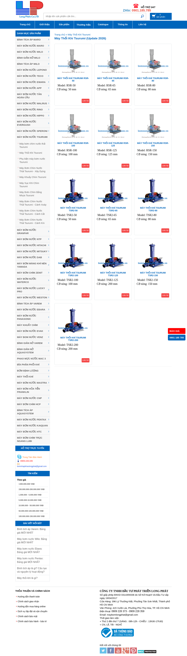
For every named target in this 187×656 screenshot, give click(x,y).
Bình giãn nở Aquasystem (25, 351)
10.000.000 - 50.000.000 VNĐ (31, 505)
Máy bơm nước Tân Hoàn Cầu (29, 96)
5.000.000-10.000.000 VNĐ (30, 500)
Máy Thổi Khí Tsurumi (30, 152)
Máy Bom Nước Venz (30, 337)
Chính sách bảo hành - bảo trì (32, 621)
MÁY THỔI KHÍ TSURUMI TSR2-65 (113, 209)
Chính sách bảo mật (27, 616)
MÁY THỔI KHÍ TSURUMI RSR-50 (73, 79)
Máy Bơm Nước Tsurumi (32, 137)
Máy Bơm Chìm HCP (29, 404)
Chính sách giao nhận (28, 601)
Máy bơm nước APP (29, 88)
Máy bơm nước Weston (32, 297)
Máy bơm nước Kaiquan (32, 425)
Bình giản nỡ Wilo (28, 57)
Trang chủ (25, 24)
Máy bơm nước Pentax (31, 419)
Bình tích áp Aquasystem (25, 412)
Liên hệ (142, 24)
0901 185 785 (176, 337)
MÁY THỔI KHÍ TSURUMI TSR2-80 (153, 209)
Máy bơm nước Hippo (30, 115)
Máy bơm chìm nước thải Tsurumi (32, 145)
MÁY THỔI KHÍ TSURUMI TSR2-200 (73, 339)
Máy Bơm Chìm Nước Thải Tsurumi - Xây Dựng (32, 170)
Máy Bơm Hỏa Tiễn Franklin (28, 390)
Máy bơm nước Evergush (26, 123)
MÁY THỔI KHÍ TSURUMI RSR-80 (153, 79)
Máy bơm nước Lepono (32, 69)
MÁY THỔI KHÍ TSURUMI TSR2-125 (113, 274)
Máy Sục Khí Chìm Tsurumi (29, 185)
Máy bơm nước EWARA (31, 82)
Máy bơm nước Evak (30, 331)
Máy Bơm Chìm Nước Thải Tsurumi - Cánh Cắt (32, 212)
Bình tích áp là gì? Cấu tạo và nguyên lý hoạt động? (32, 570)
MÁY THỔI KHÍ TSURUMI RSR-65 (113, 79)
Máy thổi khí (25, 376)
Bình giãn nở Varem (30, 343)
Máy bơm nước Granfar (26, 231)
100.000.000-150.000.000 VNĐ (32, 516)
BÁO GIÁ (174, 331)
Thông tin (123, 24)
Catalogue (103, 24)
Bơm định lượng (27, 370)
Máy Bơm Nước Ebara (31, 309)
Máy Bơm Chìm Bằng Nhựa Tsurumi (30, 194)
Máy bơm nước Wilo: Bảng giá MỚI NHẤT (32, 541)
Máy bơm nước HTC (29, 431)
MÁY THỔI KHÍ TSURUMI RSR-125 (113, 144)
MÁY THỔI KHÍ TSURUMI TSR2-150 (153, 274)
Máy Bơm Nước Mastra (32, 382)
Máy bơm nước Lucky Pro (31, 290)
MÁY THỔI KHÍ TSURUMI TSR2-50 (73, 209)
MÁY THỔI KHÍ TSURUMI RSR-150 (153, 144)
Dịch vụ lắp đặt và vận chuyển (32, 611)
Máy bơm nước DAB (29, 257)
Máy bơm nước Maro (30, 45)
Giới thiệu (44, 24)
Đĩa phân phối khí (28, 364)
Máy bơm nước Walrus (32, 103)
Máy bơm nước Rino (30, 109)
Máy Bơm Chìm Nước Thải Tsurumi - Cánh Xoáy (32, 203)
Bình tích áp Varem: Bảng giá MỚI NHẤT (31, 531)
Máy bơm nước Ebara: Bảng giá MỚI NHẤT (29, 550)
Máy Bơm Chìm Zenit (30, 272)
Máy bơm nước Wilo (30, 51)
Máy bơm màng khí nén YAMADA (31, 265)
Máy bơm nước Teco (30, 76)
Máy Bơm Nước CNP (29, 398)
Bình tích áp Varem (29, 303)
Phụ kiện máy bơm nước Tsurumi (32, 160)
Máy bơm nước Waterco (26, 280)
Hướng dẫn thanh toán (29, 596)
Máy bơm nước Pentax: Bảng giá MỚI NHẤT (30, 560)
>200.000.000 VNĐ (27, 484)
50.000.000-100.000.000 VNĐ (31, 511)
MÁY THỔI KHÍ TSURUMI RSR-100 (73, 144)
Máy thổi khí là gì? (27, 578)
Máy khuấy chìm (27, 325)
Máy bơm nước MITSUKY (32, 251)
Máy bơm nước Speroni (32, 131)
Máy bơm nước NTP (29, 239)
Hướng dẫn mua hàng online (32, 606)
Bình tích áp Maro (29, 39)
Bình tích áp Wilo (28, 64)
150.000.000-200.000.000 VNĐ (32, 489)
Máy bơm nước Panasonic (26, 317)
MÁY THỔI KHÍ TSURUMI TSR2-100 (73, 274)
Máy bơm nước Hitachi (31, 245)
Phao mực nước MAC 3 (31, 358)
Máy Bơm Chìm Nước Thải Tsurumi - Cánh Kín (32, 221)
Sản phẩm (64, 24)
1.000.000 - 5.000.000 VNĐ (30, 495)
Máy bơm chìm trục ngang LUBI (29, 439)
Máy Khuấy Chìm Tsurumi (32, 177)
